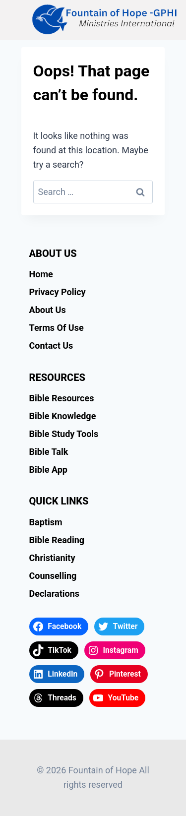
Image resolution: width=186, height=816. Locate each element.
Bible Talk (48, 451)
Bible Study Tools (64, 434)
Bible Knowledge (62, 416)
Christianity (52, 558)
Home (41, 274)
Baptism (45, 522)
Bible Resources (61, 398)
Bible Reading (57, 540)
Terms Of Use (56, 327)
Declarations (54, 593)
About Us (47, 310)
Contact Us (51, 345)
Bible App (48, 469)
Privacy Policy (57, 292)
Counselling (53, 575)
